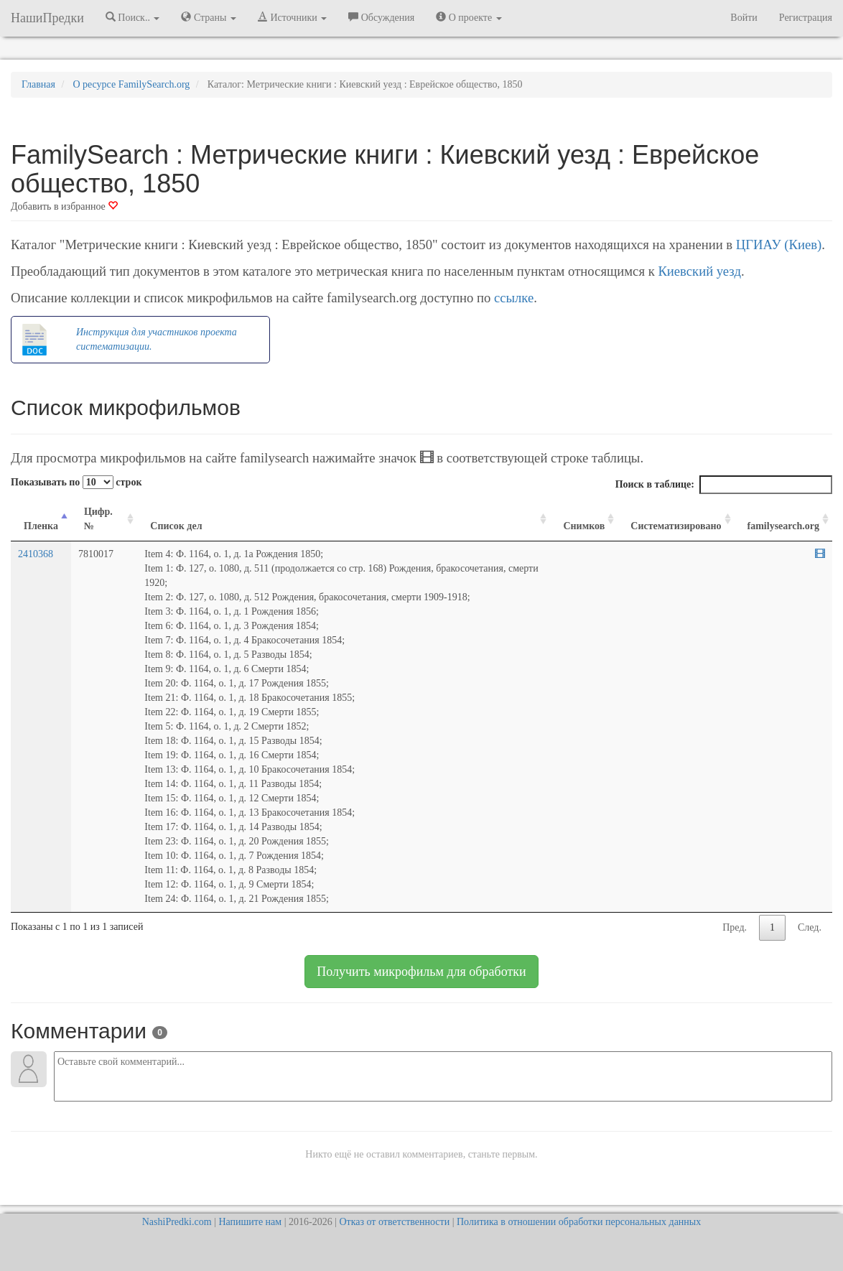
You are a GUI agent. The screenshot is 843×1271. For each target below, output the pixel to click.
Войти (743, 17)
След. (809, 927)
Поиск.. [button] (133, 17)
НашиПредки (47, 18)
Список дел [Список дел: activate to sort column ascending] (176, 526)
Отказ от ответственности (394, 1221)
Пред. (734, 927)
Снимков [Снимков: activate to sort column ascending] (584, 526)
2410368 (35, 554)
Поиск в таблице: (723, 484)
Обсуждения (381, 17)
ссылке (514, 297)
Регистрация (805, 17)
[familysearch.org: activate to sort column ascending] (783, 519)
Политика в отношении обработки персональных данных (579, 1221)
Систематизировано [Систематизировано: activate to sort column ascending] (675, 526)
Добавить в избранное (64, 206)
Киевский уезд (699, 271)
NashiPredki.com (177, 1221)
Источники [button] (292, 17)
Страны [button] (208, 17)
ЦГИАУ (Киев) (778, 244)
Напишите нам (249, 1221)
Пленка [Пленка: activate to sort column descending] (41, 526)
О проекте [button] (468, 17)
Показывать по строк (76, 482)
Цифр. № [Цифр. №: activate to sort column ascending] (98, 518)
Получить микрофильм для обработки (421, 971)
